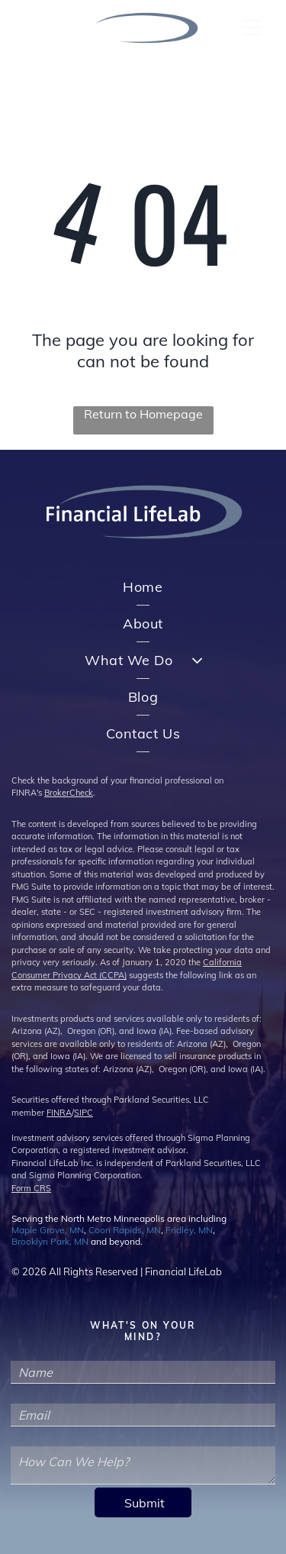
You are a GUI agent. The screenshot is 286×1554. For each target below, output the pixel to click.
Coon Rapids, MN (124, 1230)
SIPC (83, 1112)
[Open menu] (252, 27)
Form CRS (31, 1188)
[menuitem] (143, 587)
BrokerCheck (68, 792)
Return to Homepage (143, 414)
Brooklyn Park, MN (49, 1241)
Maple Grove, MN (47, 1230)
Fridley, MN (189, 1230)
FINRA (59, 1112)
